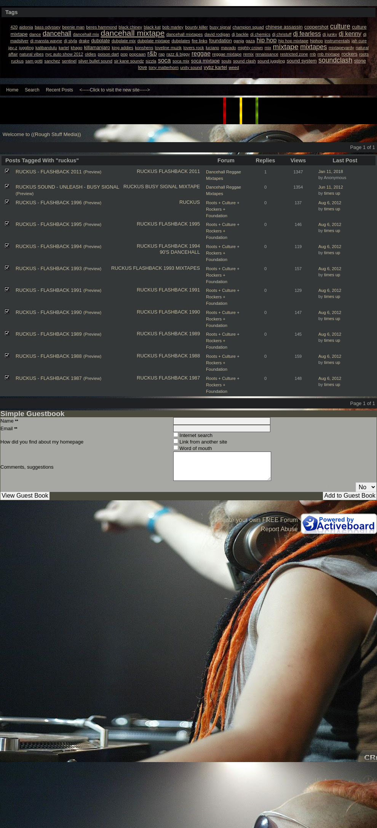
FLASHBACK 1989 (179, 333)
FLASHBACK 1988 (179, 356)
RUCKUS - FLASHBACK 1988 (49, 356)
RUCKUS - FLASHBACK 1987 (49, 378)
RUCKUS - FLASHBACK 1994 (49, 246)
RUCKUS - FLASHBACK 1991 (49, 290)
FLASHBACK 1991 (179, 290)
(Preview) (92, 172)
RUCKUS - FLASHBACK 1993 (49, 268)
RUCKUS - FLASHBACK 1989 (49, 334)
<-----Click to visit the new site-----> (115, 90)
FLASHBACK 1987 (179, 378)
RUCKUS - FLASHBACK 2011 (49, 172)
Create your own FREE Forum (257, 520)
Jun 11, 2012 (330, 187)
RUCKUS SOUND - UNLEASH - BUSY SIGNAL (67, 187)
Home (12, 90)
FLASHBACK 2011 (179, 171)
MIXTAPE (189, 186)
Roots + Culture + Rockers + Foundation (223, 209)
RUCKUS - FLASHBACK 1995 (49, 224)
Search (32, 90)
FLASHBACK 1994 (179, 246)
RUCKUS (147, 171)
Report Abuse (279, 529)
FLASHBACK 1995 (179, 224)
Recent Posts (59, 90)
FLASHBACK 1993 (153, 268)
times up (332, 193)
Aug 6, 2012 (329, 202)
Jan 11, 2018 (330, 171)
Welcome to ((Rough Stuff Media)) (42, 134)
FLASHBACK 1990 (179, 312)
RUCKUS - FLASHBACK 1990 (49, 312)
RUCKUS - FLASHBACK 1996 (49, 202)
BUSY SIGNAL (161, 186)
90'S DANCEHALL (180, 252)
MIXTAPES (188, 268)
